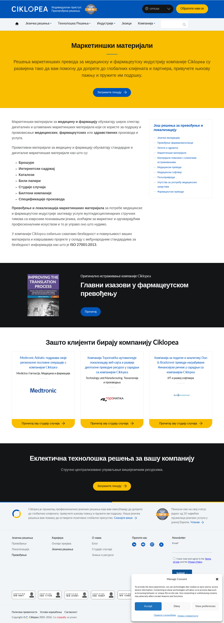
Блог (95, 541)
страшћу (61, 615)
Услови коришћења (51, 610)
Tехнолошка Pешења (73, 23)
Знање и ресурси (103, 553)
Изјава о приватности (188, 616)
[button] (217, 579)
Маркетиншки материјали (173, 152)
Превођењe (19, 541)
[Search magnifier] (184, 26)
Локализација (20, 547)
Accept (148, 606)
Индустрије (105, 23)
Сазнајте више (123, 516)
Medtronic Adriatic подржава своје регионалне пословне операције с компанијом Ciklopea (43, 362)
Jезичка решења (22, 535)
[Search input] (173, 24)
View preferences (205, 606)
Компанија (145, 23)
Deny (177, 606)
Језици (127, 23)
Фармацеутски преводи (172, 191)
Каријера (57, 535)
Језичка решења (37, 23)
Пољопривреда (167, 176)
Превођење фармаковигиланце (177, 142)
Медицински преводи (170, 166)
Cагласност (70, 610)
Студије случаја (102, 547)
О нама (96, 535)
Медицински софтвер (171, 171)
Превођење (19, 553)
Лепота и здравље (169, 147)
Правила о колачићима (165, 615)
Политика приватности (24, 610)
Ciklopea (30, 9)
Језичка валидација (170, 137)
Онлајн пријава (61, 541)
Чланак (195, 520)
